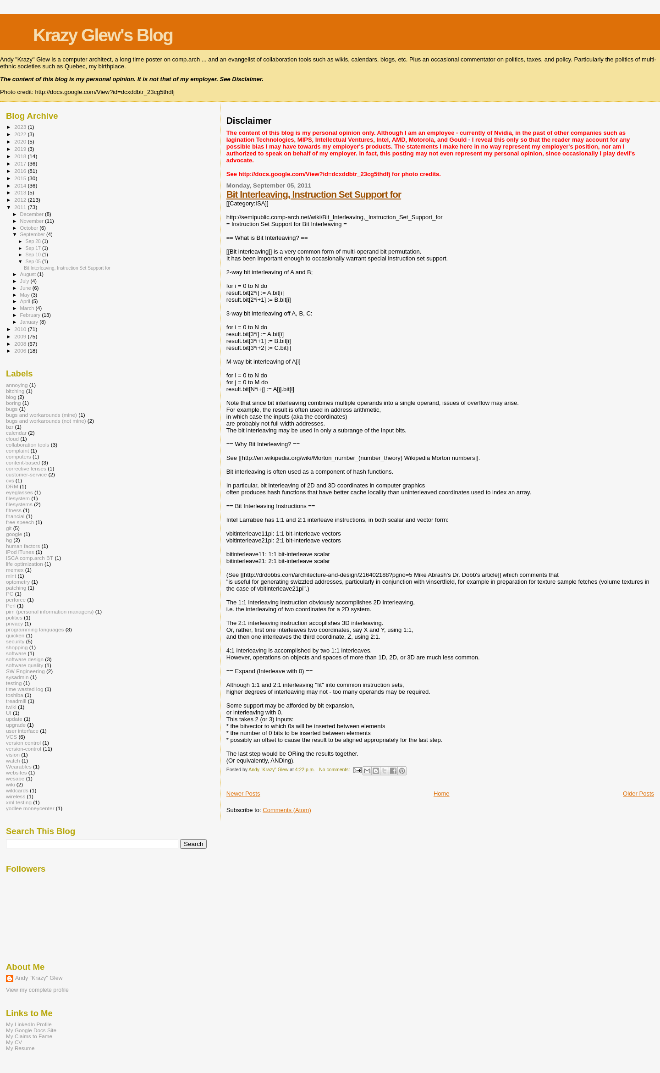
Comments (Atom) (287, 810)
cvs (10, 480)
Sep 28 (33, 241)
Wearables (19, 766)
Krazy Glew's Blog (103, 35)
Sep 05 (33, 261)
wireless (15, 796)
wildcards (17, 790)
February (31, 315)
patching (16, 588)
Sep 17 (33, 248)
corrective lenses (26, 468)
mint (11, 576)
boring (13, 403)
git (8, 528)
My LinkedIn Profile (29, 1024)
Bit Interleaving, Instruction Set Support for (313, 194)
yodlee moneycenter (30, 808)
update (14, 719)
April (26, 301)
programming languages (35, 629)
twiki (11, 707)
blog (11, 397)
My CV (14, 1042)
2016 (21, 171)
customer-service (26, 474)
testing (14, 683)
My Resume (20, 1048)
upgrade (16, 725)
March (28, 308)
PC (9, 594)
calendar (16, 433)
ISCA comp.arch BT (29, 558)
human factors (23, 546)
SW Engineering (25, 671)
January (30, 322)
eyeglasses (19, 492)
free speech (20, 522)
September (33, 234)
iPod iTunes (20, 552)
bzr (9, 427)
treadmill (16, 701)
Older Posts (638, 793)
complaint (17, 451)
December (32, 214)
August (29, 274)
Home (442, 793)
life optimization (24, 564)
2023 (21, 127)
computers (18, 456)
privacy (14, 623)
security (15, 641)
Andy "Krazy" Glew (38, 978)
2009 (21, 336)
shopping (17, 647)
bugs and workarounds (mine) (41, 415)
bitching (15, 391)
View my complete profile (37, 990)
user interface (22, 731)
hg (9, 540)
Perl (11, 605)
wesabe (15, 778)
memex (14, 570)
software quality (24, 665)
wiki (10, 784)
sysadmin (17, 677)
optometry (18, 582)
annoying (17, 385)
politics (14, 617)
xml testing (19, 802)
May (25, 295)
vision (13, 755)
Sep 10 (33, 254)
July (25, 281)
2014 (21, 185)
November (32, 221)
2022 (21, 134)
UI (8, 713)
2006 (21, 351)
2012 (21, 200)
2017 (21, 163)
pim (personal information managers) (50, 611)
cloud (12, 439)
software (16, 653)
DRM (12, 486)
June (26, 288)
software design (25, 659)
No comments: (335, 769)
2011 (21, 207)
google (14, 534)
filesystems (19, 504)
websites (16, 772)
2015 (21, 178)
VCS (11, 737)
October (30, 228)
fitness (14, 510)
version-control (23, 749)
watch (13, 760)
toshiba (14, 695)
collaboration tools (27, 445)
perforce (16, 600)
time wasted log (24, 689)
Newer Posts (243, 793)
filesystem (18, 498)
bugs (11, 409)
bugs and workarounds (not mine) (46, 421)
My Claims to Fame (29, 1036)
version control (23, 743)
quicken (15, 635)
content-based (23, 462)
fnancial (15, 516)
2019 (21, 149)
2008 (21, 344)
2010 (21, 329)
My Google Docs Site (31, 1030)
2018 (21, 156)
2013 (21, 192)
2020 (21, 141)
